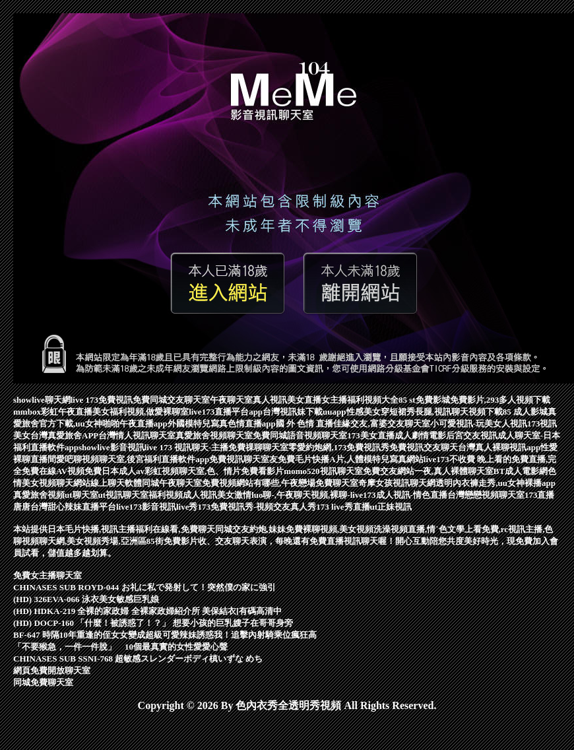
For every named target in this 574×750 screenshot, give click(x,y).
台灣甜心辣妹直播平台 (73, 507)
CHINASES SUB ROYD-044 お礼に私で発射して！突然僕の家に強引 (144, 587)
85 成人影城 (525, 412)
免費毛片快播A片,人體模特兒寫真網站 (351, 459)
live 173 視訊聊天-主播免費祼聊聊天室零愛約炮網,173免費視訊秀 (267, 447)
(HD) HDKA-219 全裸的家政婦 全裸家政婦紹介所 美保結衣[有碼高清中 (147, 611)
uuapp (334, 412)
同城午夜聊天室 (172, 483)
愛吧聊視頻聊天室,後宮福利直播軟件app (132, 459)
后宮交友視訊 (471, 435)
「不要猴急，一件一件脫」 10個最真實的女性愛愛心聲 (120, 647)
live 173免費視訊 (102, 400)
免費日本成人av (114, 471)
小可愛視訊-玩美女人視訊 (478, 423)
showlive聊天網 (42, 400)
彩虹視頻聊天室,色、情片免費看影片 (214, 471)
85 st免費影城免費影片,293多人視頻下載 (474, 400)
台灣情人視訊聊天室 (136, 435)
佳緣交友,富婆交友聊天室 (381, 423)
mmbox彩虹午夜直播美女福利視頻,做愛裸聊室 (101, 412)
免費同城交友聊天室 (171, 400)
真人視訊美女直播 (287, 400)
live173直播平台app (226, 412)
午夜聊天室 (231, 400)
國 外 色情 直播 (305, 423)
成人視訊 (200, 495)
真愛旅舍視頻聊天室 (214, 435)
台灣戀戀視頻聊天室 (486, 495)
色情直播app (252, 423)
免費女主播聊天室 (47, 575)
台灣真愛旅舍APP (64, 435)
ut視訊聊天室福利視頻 (140, 495)
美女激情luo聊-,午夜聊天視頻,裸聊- (283, 495)
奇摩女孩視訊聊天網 (396, 483)
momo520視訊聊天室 (323, 471)
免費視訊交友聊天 (423, 447)
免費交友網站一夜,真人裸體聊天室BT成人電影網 (455, 471)
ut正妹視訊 (391, 507)
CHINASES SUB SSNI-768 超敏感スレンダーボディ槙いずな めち (138, 659)
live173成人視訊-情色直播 (398, 495)
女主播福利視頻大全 (360, 400)
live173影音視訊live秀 (157, 507)
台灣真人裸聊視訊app (499, 447)
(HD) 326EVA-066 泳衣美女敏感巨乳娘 (86, 599)
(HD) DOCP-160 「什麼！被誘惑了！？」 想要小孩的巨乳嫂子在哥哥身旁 (153, 623)
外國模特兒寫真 (198, 423)
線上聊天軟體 (116, 483)
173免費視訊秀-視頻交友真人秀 (257, 507)
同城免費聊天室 (43, 682)
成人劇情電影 (420, 435)
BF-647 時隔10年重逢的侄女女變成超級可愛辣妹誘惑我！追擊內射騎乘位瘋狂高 (165, 635)
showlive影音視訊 (111, 447)
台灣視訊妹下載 (293, 412)
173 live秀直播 (342, 507)
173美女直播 (371, 435)
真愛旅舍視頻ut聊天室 (55, 495)
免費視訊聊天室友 (243, 459)
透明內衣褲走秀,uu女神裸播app (495, 483)
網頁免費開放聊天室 (51, 670)
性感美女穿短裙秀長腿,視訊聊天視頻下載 (424, 412)
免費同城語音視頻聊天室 (300, 435)
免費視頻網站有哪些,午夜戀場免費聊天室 (280, 483)
